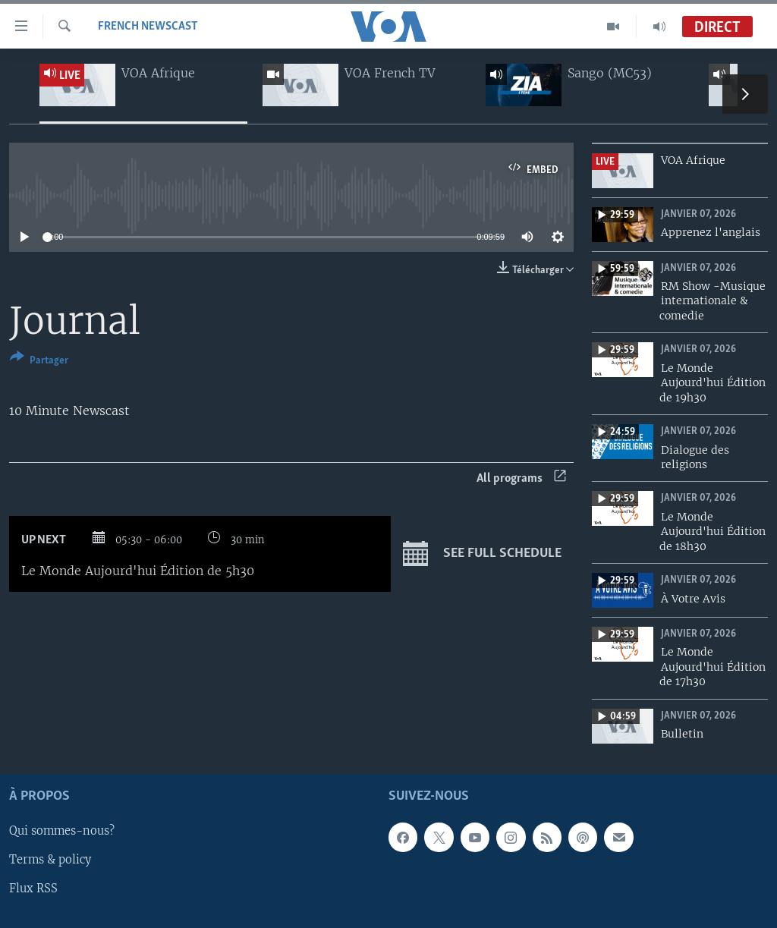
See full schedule (482, 554)
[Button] (39, 361)
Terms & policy (50, 860)
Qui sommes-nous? (62, 831)
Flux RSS (33, 889)
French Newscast (148, 26)
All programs (521, 478)
